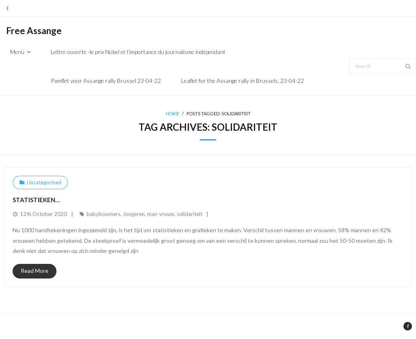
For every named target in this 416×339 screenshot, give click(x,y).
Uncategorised (44, 182)
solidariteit (189, 214)
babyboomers (103, 214)
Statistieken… (36, 199)
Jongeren (134, 214)
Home (172, 113)
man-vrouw (160, 214)
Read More (34, 270)
